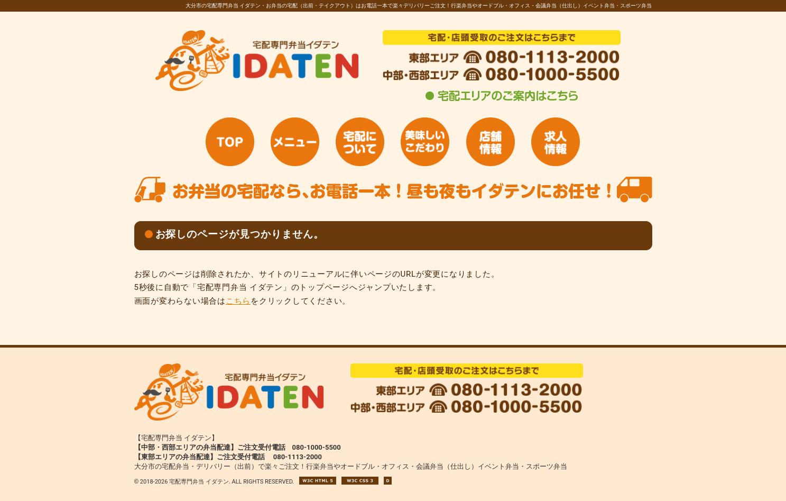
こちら (238, 301)
